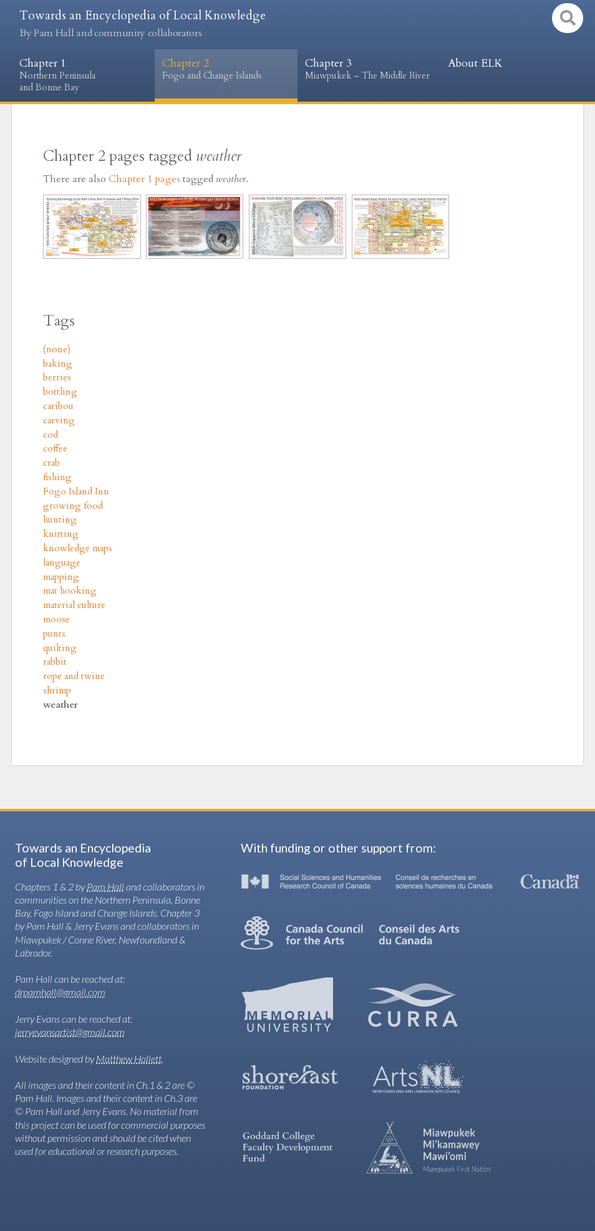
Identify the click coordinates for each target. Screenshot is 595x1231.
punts (54, 633)
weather (60, 705)
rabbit (55, 662)
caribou (58, 406)
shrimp (57, 690)
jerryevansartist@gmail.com (70, 1032)
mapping (61, 577)
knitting (61, 534)
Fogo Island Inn (76, 491)
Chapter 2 (226, 69)
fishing (57, 477)
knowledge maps (77, 548)
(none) (56, 349)
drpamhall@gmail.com (60, 992)
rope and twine (74, 676)
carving (59, 420)
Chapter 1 (83, 75)
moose (56, 619)
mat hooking (70, 590)
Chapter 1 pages (144, 179)
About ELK (475, 63)
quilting (60, 648)
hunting (60, 519)
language (61, 562)
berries (57, 377)
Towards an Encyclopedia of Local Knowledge (142, 23)
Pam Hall (105, 886)
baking (57, 363)
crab (51, 463)
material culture (74, 605)
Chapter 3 (369, 69)
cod (50, 435)
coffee (55, 448)
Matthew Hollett (129, 1058)
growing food (73, 506)
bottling (60, 391)
